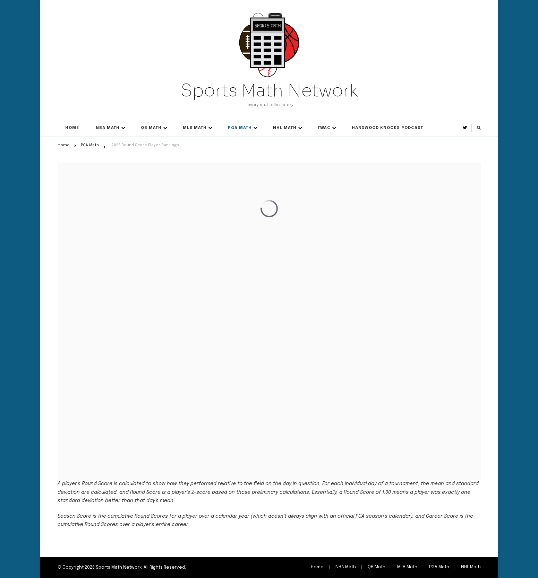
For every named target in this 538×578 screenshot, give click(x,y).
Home (72, 128)
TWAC (324, 128)
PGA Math (240, 128)
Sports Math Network (269, 90)
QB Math (151, 128)
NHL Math (285, 128)
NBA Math (108, 128)
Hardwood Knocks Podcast (387, 128)
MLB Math (195, 128)
